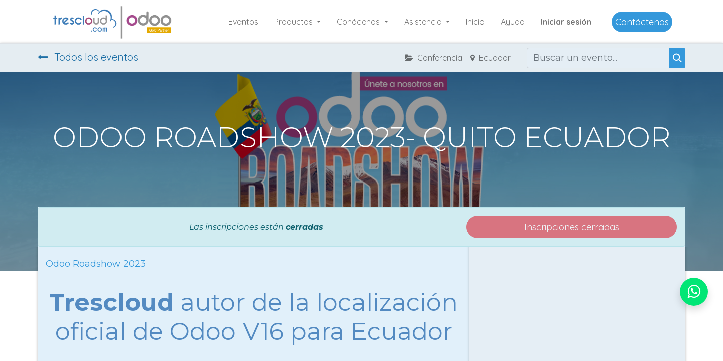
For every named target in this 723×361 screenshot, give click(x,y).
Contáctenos (642, 22)
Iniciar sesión (566, 22)
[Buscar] (677, 58)
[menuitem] (243, 22)
